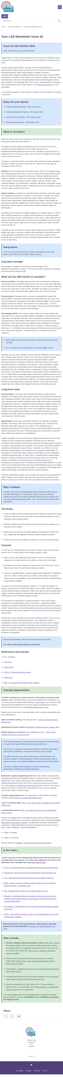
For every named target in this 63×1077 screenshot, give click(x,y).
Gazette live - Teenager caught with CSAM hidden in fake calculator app (30, 873)
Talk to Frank (8, 667)
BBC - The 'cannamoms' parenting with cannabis (21, 683)
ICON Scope (40, 702)
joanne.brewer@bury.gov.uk (38, 707)
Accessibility (19, 1070)
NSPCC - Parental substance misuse (17, 672)
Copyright (28, 1070)
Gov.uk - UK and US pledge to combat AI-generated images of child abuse (31, 867)
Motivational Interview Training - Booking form (42, 727)
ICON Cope (8, 677)
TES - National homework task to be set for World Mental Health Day (29, 878)
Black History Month (44, 85)
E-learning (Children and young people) (23, 785)
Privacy (45, 1070)
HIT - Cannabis (9, 657)
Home (3, 26)
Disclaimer (37, 1070)
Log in (5, 16)
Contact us (31, 1056)
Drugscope (8, 662)
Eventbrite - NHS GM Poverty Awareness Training (33, 843)
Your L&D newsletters (14, 26)
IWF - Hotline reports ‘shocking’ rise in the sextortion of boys (26, 891)
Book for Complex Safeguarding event (28, 798)
